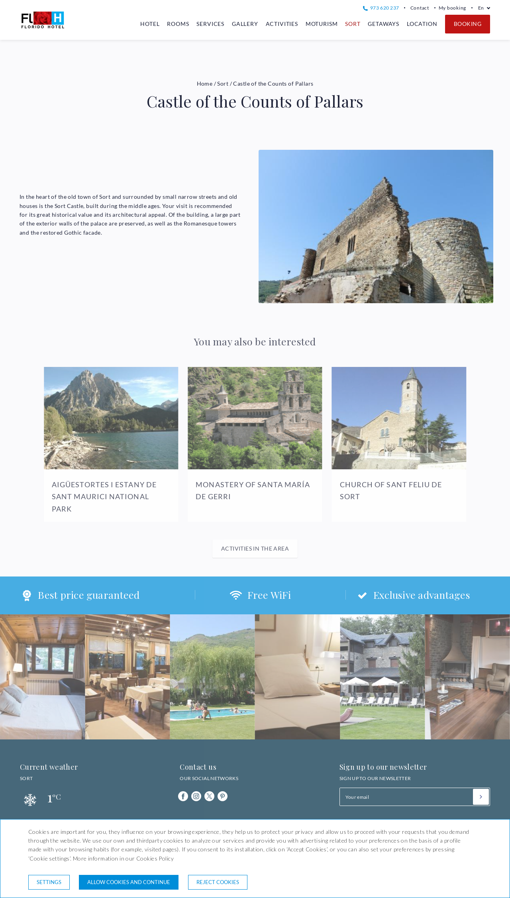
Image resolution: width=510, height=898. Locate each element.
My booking (452, 8)
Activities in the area (255, 548)
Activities (282, 23)
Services (210, 23)
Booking (467, 23)
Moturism (322, 23)
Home (205, 83)
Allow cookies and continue (128, 882)
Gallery (245, 23)
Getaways (383, 23)
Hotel (149, 23)
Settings (49, 882)
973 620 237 (381, 8)
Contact (419, 8)
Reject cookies (217, 882)
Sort (352, 23)
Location (422, 23)
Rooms (178, 23)
